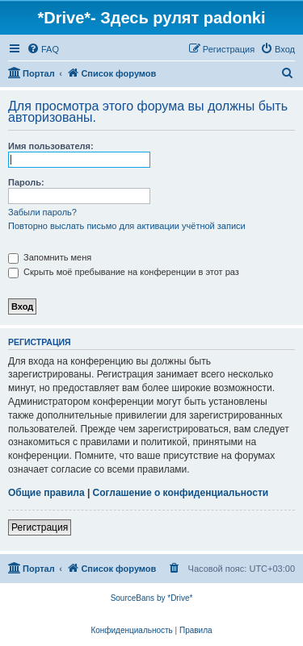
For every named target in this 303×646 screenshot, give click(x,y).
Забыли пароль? (42, 212)
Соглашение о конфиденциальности (181, 492)
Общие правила (46, 492)
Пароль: (26, 182)
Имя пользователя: (51, 146)
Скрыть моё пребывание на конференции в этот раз (123, 272)
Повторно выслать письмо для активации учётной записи (127, 226)
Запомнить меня (49, 257)
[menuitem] (43, 49)
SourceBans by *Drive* (152, 598)
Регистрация (39, 527)
